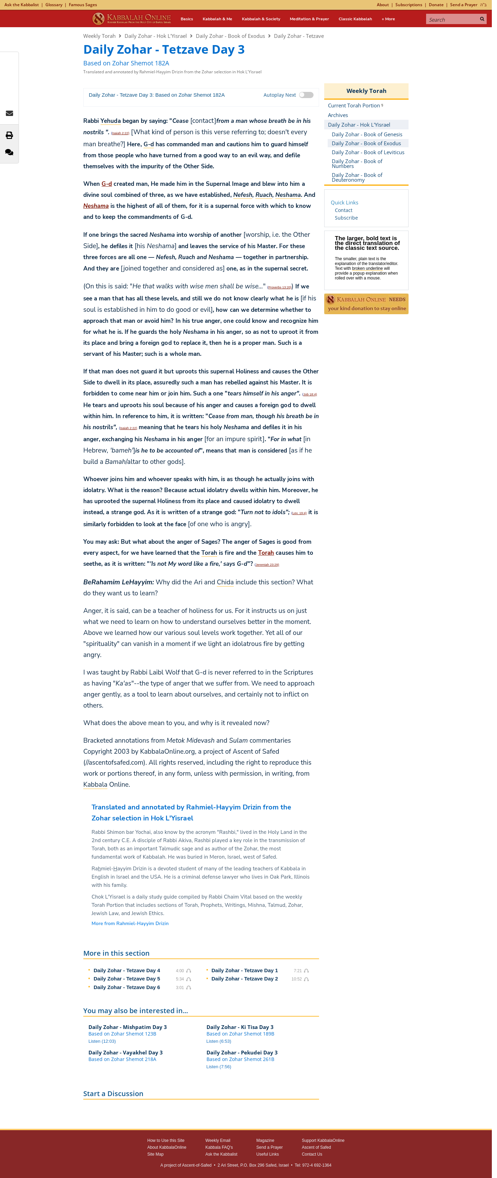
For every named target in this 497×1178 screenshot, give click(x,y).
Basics (187, 19)
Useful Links (267, 1154)
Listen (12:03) (102, 1041)
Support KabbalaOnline (323, 1140)
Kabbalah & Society (261, 19)
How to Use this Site (165, 1140)
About (383, 5)
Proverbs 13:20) (280, 287)
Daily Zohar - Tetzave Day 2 (245, 978)
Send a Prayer (463, 5)
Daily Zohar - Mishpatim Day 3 (127, 1026)
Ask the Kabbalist (21, 5)
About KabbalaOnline (166, 1147)
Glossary (53, 5)
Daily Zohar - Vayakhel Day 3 (125, 1052)
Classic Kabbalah (355, 19)
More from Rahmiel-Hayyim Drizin (130, 923)
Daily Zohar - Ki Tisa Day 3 (240, 1026)
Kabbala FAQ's (219, 1147)
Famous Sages (83, 5)
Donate (436, 5)
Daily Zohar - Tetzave (299, 35)
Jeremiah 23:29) (267, 564)
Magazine (265, 1140)
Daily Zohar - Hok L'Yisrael (156, 35)
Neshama (96, 206)
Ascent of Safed (316, 1147)
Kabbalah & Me (217, 19)
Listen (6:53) (219, 1041)
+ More (388, 19)
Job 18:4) (310, 394)
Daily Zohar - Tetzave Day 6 (127, 987)
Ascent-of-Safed (197, 1165)
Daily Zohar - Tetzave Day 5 (127, 978)
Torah (266, 553)
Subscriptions (408, 5)
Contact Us (312, 1154)
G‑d (107, 184)
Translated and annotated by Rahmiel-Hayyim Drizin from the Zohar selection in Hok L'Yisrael (172, 72)
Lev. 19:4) (300, 513)
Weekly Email (217, 1140)
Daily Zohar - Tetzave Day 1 (245, 970)
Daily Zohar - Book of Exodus (230, 35)
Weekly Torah (99, 35)
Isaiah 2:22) (120, 133)
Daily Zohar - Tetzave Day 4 (127, 970)
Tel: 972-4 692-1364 (313, 1165)
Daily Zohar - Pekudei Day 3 (242, 1052)
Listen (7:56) (219, 1066)
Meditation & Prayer (309, 19)
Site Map (155, 1154)
